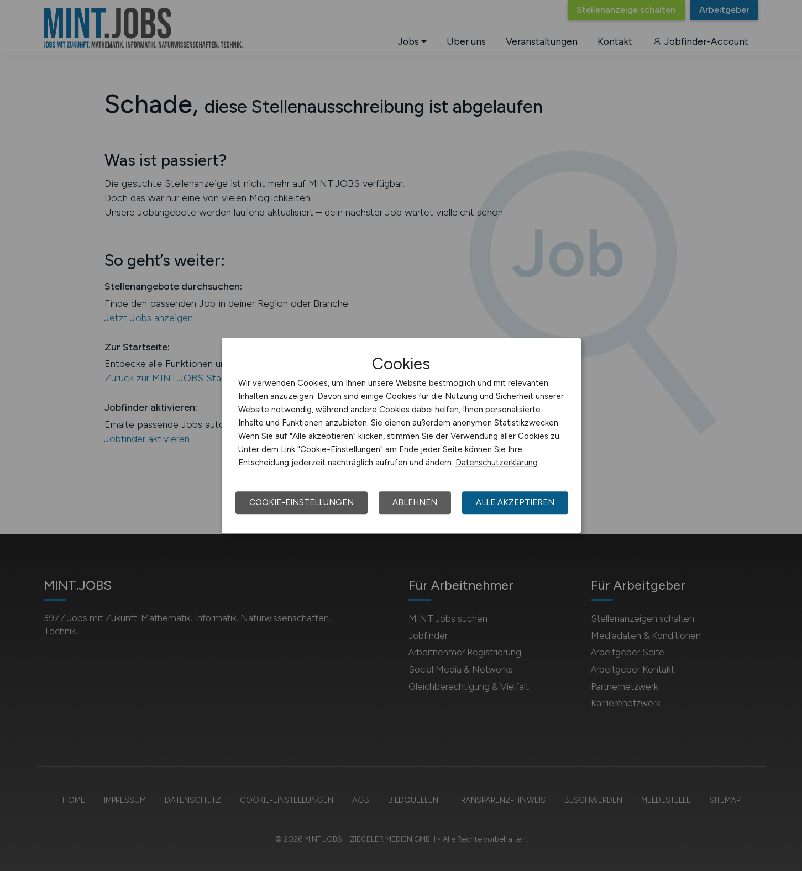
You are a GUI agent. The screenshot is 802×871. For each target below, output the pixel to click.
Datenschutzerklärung (496, 463)
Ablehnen (414, 502)
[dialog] (401, 435)
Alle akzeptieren (515, 502)
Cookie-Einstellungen (301, 502)
